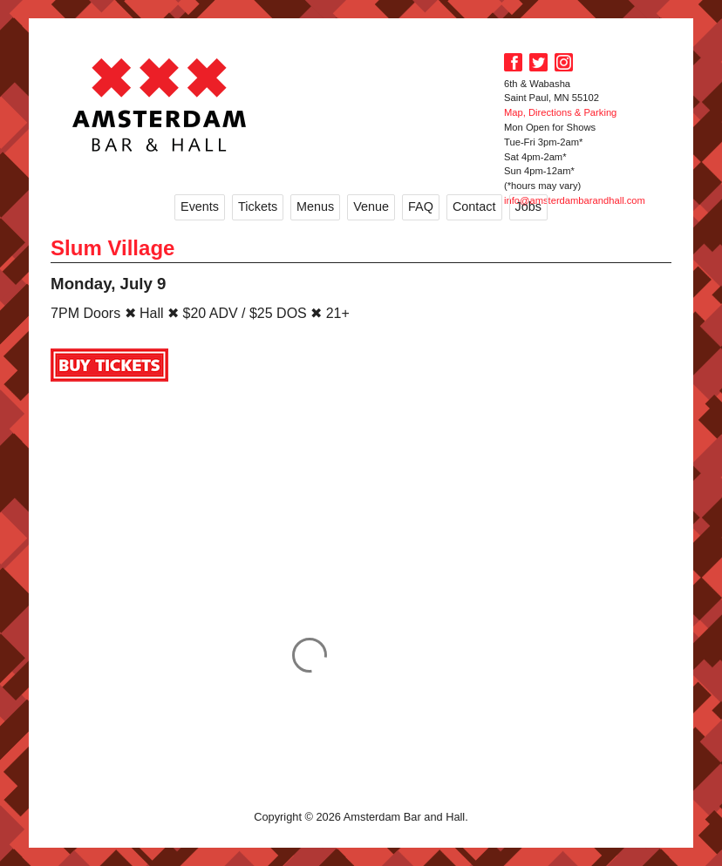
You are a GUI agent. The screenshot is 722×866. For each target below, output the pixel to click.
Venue (371, 206)
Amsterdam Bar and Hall (159, 105)
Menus (315, 206)
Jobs (528, 206)
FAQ (420, 206)
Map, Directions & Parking (560, 112)
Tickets (257, 206)
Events (199, 206)
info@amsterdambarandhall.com (574, 200)
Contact (474, 206)
